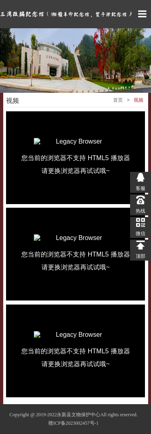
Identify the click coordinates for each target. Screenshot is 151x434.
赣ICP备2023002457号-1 (73, 423)
